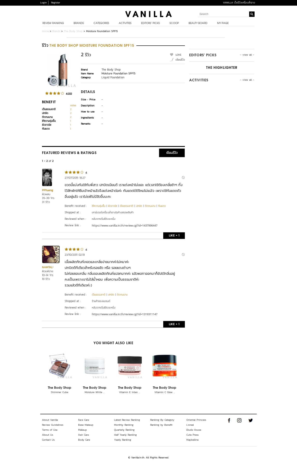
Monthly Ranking (124, 425)
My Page (223, 23)
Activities (125, 23)
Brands (79, 23)
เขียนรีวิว (180, 60)
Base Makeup (85, 425)
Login (43, 3)
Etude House (193, 430)
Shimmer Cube (59, 392)
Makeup (82, 430)
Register (55, 3)
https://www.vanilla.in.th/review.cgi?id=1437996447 (124, 225)
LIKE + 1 (174, 235)
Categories (101, 23)
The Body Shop (73, 31)
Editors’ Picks (150, 23)
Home (45, 31)
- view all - (247, 55)
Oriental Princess (196, 420)
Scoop (174, 23)
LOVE (178, 55)
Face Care (83, 420)
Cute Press (192, 435)
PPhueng (47, 190)
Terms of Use (49, 430)
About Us (47, 435)
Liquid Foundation (113, 77)
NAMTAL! (47, 267)
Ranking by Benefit (161, 425)
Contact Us (48, 440)
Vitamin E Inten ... (129, 392)
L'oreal (190, 425)
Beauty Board (198, 23)
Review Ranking (53, 23)
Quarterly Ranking (124, 430)
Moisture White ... (95, 392)
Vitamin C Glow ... (164, 392)
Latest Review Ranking (127, 420)
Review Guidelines (52, 425)
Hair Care (83, 435)
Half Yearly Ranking (125, 435)
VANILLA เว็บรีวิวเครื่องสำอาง (239, 3)
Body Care (84, 440)
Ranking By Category (162, 420)
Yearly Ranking (122, 440)
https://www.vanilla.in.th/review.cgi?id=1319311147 (124, 314)
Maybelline (192, 440)
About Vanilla (50, 420)
